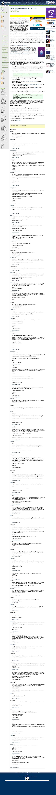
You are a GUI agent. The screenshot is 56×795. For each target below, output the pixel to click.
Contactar (43, 2)
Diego (11, 693)
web (1, 146)
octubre (3, 29)
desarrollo (2, 110)
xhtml (2, 148)
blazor (2, 99)
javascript (2, 120)
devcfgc (11, 398)
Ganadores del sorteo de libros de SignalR (5, 47)
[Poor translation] (28, 778)
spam (2, 136)
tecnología (2, 139)
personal (2, 129)
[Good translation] (26, 778)
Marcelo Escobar (12, 644)
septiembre (3, 30)
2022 (2, 19)
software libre (3, 134)
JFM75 (11, 411)
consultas (2, 106)
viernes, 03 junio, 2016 (15, 691)
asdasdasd (11, 682)
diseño (2, 111)
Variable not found (17, 120)
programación (3, 130)
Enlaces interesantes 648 (52, 31)
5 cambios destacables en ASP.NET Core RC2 (5, 43)
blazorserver (3, 100)
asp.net (2, 94)
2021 (2, 20)
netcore (2, 125)
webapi (2, 147)
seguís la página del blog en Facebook (30, 81)
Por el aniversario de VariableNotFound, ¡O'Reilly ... (5, 41)
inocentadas (2, 119)
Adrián (11, 331)
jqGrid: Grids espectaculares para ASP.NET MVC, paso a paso (52, 65)
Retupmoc (11, 470)
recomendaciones (3, 131)
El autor (40, 2)
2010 (2, 79)
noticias (2, 126)
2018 (2, 24)
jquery (2, 121)
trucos (2, 140)
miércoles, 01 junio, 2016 (16, 384)
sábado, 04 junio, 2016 (15, 707)
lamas (11, 131)
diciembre (3, 27)
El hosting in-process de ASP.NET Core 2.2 (52, 52)
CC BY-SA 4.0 (39, 772)
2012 (2, 77)
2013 (2, 76)
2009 (2, 81)
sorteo (2, 135)
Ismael (11, 580)
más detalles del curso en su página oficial (20, 45)
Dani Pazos (11, 187)
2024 (2, 16)
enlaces (2, 112)
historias (2, 117)
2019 (2, 22)
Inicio (37, 2)
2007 (2, 83)
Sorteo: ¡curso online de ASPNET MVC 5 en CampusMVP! (5, 36)
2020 (2, 21)
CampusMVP (27, 48)
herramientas (3, 116)
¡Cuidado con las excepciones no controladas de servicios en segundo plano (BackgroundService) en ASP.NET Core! (52, 58)
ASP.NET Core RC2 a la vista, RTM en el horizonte (5, 63)
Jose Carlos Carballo (13, 493)
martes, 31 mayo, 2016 (15, 137)
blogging (2, 102)
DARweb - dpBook (13, 150)
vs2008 (2, 145)
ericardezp (11, 309)
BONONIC (11, 282)
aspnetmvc (2, 96)
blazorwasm (2, 101)
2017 (2, 25)
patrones (2, 128)
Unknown (11, 172)
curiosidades (3, 108)
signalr (2, 133)
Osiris (11, 215)
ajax (1, 91)
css (1, 107)
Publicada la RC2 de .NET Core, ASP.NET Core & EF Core (5, 53)
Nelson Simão (12, 257)
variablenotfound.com (4, 142)
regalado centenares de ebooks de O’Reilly (20, 21)
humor (2, 118)
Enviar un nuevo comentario (14, 767)
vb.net (2, 143)
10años (2, 90)
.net (1, 89)
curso (2, 109)
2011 (2, 78)
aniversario (2, 92)
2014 (2, 74)
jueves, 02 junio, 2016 (15, 602)
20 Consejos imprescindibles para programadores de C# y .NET (22, 53)
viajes (2, 144)
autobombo (2, 98)
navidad (2, 124)
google (2, 115)
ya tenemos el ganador (19, 15)
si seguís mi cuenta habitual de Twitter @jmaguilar (31, 84)
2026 (2, 13)
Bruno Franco (12, 241)
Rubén (11, 541)
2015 (2, 73)
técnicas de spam (3, 138)
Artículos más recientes (14, 769)
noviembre (3, 28)
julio (2, 31)
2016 (2, 26)
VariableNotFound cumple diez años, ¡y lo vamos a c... (5, 58)
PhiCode (11, 224)
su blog (35, 50)
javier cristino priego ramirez (14, 426)
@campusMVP (26, 50)
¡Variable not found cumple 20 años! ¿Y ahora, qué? (52, 45)
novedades (2, 127)
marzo (3, 70)
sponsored (2, 137)
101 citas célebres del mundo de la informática (52, 36)
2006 (2, 84)
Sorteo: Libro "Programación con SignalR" (5, 50)
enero (3, 72)
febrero (3, 71)
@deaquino (12, 139)
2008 (2, 82)
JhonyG (11, 505)
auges (2, 97)
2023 (2, 17)
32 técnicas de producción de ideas (52, 40)
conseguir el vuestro (20, 23)
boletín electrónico (14, 51)
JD (10, 709)
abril (2, 69)
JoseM (11, 515)
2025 (2, 15)
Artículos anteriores (41, 769)
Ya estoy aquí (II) (48, 68)
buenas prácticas (3, 103)
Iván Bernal (12, 351)
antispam (2, 93)
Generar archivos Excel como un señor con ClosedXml (52, 71)
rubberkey (11, 272)
